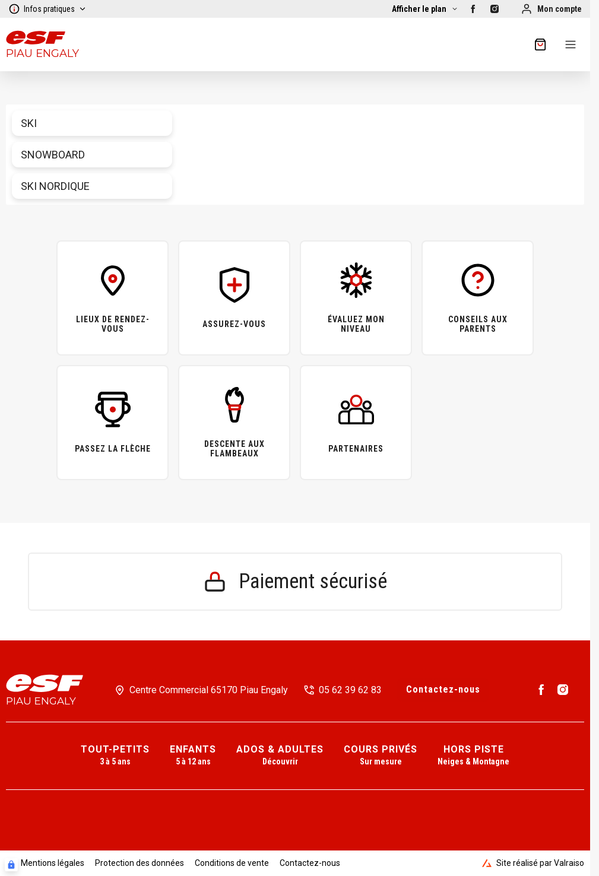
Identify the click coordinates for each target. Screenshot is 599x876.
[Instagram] (494, 9)
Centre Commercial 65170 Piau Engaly (208, 690)
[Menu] (570, 44)
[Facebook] (473, 9)
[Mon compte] (551, 9)
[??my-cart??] (540, 44)
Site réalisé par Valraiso (533, 863)
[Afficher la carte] (425, 9)
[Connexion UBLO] (11, 864)
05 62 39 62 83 (350, 690)
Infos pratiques (47, 9)
